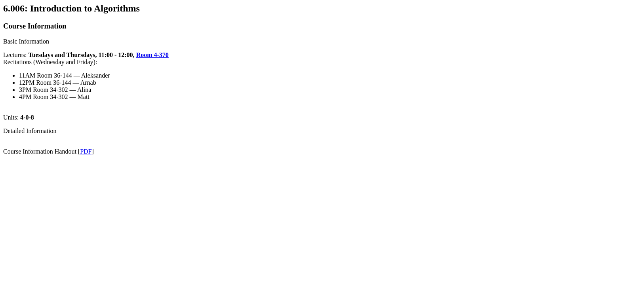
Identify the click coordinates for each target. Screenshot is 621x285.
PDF (85, 151)
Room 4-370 (152, 54)
